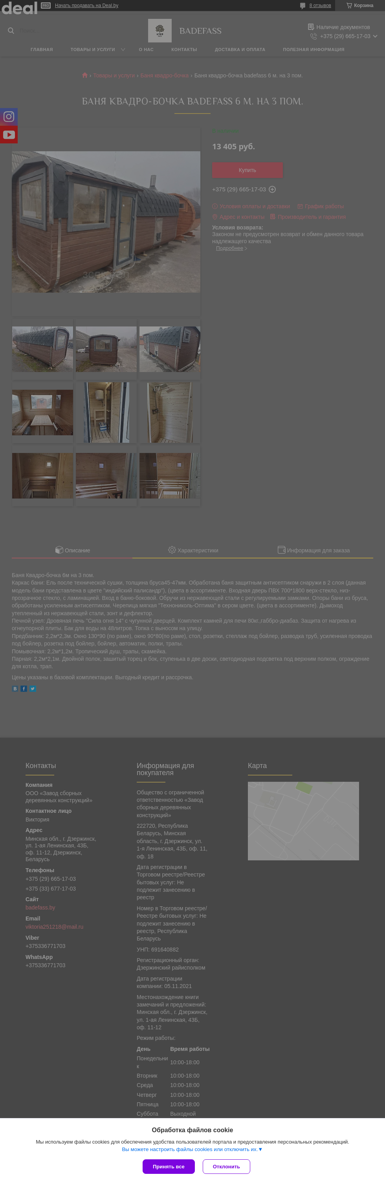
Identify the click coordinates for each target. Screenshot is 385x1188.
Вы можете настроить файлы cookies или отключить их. (190, 1149)
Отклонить (226, 1167)
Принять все (169, 1167)
